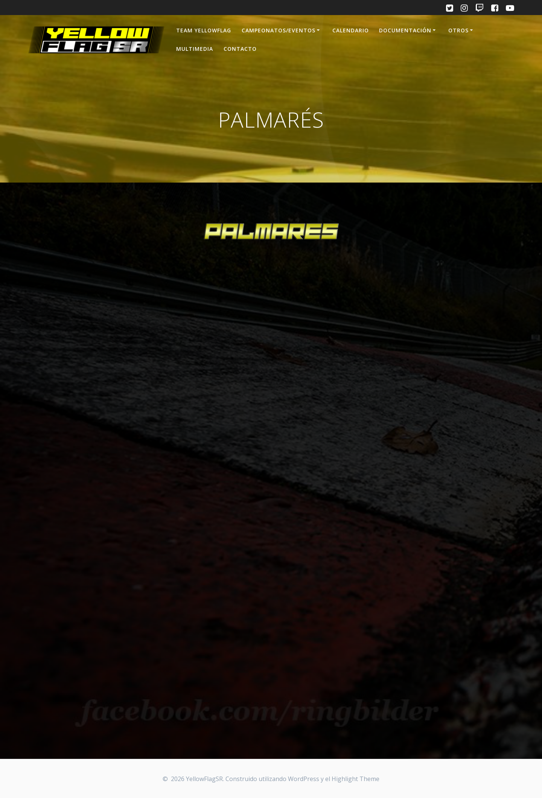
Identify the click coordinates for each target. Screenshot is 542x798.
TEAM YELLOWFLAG (203, 30)
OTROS (458, 30)
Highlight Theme (355, 779)
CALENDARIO (350, 30)
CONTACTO (240, 48)
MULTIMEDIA (194, 48)
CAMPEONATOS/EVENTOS (278, 30)
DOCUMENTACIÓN (405, 30)
